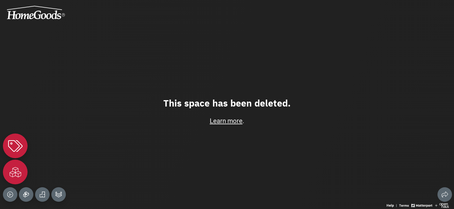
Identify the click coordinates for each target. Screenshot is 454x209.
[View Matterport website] (421, 205)
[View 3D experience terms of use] (404, 205)
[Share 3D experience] (444, 194)
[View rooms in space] (15, 172)
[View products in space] (15, 146)
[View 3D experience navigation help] (392, 205)
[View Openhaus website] (442, 205)
